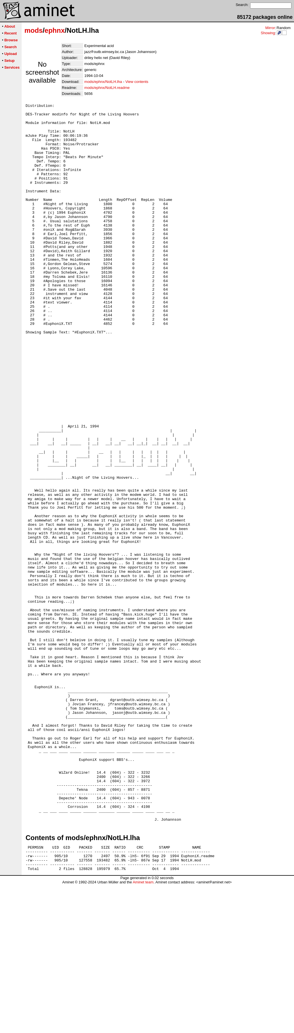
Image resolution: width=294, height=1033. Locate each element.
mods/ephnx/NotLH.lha (103, 82)
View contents (136, 82)
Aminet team (143, 1031)
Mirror (270, 28)
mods (33, 30)
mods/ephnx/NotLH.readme (107, 87)
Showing (268, 33)
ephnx (54, 30)
